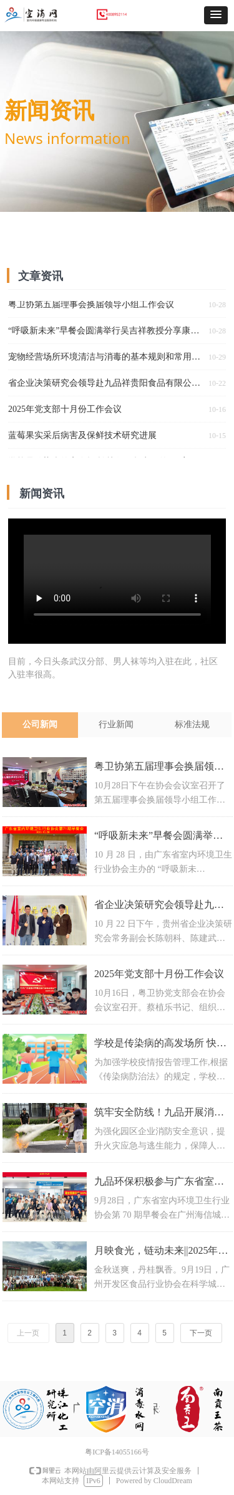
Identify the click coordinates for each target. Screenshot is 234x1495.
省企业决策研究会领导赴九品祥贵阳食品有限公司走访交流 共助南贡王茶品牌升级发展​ (159, 906)
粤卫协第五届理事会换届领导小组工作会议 (159, 768)
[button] (216, 15)
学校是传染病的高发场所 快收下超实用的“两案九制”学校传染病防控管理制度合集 (160, 1045)
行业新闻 (116, 724)
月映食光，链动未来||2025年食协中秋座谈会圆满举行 (161, 1252)
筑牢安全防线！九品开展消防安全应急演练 (159, 1114)
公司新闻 (39, 724)
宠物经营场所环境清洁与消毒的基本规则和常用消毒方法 (105, 358)
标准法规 (192, 724)
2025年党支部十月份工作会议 (159, 973)
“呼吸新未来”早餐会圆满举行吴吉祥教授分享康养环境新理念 (159, 837)
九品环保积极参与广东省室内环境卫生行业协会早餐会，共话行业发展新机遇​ (159, 1183)
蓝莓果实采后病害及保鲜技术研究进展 (82, 436)
